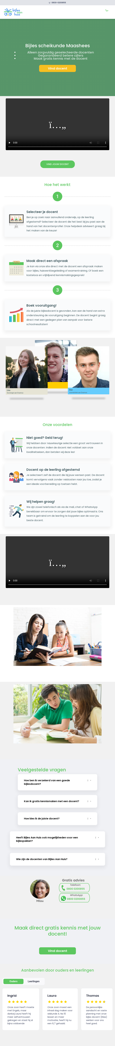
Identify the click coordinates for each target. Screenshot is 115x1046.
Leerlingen (34, 980)
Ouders (13, 980)
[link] (13, 11)
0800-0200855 (57, 2)
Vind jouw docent (57, 164)
